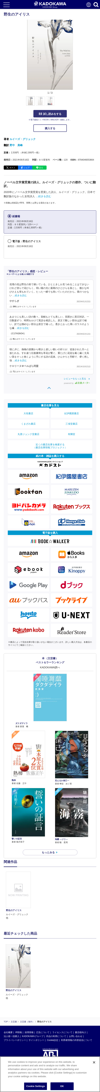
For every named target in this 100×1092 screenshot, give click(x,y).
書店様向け (80, 988)
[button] (76, 103)
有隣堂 (71, 434)
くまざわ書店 (28, 423)
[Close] (94, 1065)
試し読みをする (50, 113)
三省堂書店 (71, 423)
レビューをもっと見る (75, 378)
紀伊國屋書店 (71, 413)
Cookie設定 (52, 996)
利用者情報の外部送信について (76, 996)
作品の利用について (56, 992)
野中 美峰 (16, 145)
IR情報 (18, 988)
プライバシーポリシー (15, 996)
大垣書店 (28, 413)
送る (41, 167)
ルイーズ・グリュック (23, 139)
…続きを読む (43, 196)
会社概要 (8, 988)
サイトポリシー (36, 996)
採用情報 (29, 988)
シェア (27, 167)
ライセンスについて (62, 988)
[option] (19, 896)
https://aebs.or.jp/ (12, 1032)
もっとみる (48, 852)
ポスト (12, 167)
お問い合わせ (75, 992)
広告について (43, 988)
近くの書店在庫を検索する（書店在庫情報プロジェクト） (50, 446)
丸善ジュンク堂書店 (28, 434)
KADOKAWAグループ (32, 992)
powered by (77, 383)
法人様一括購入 (11, 992)
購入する (50, 128)
